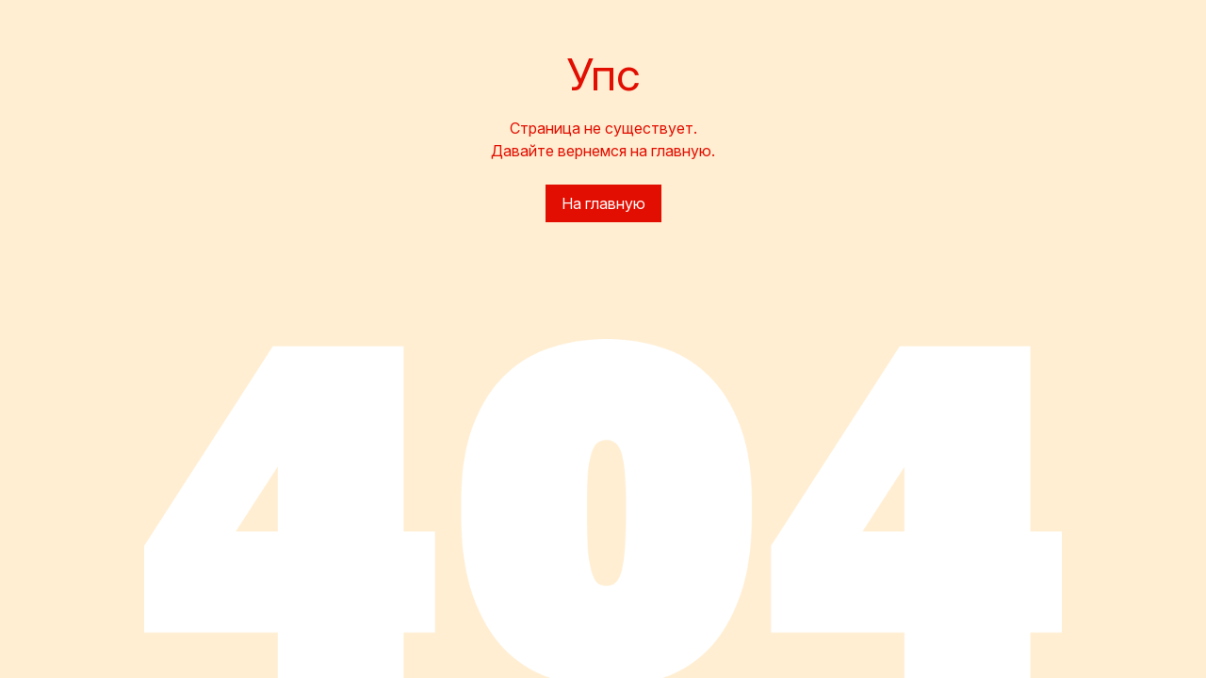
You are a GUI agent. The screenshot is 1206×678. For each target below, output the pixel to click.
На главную (603, 203)
